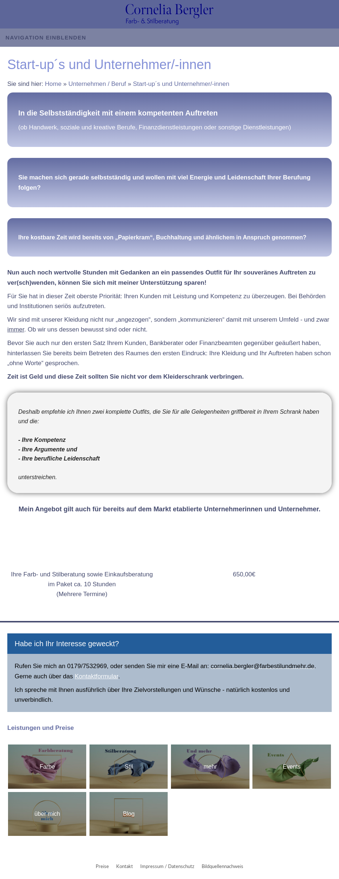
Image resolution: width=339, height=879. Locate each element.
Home (53, 83)
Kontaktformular (96, 676)
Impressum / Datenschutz (167, 866)
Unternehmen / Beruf (97, 83)
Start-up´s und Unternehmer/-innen (181, 83)
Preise (102, 866)
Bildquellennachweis (222, 866)
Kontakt (124, 866)
